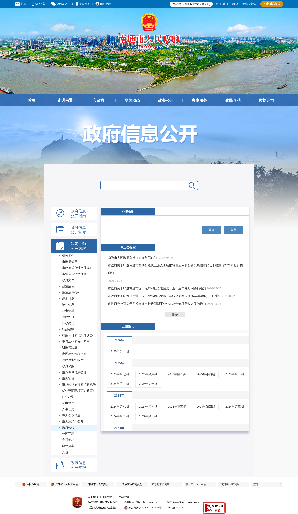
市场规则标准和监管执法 (79, 384)
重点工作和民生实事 (76, 341)
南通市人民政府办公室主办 (103, 507)
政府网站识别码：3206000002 (183, 502)
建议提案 (68, 446)
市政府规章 (69, 261)
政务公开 (165, 100)
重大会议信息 (71, 415)
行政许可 (68, 317)
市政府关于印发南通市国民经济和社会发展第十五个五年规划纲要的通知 (157, 288)
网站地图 (108, 496)
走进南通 (65, 100)
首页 (31, 100)
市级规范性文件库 (74, 274)
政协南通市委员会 (132, 484)
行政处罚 (68, 323)
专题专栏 (68, 439)
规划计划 (68, 298)
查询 (212, 229)
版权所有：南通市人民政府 (103, 502)
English (234, 3)
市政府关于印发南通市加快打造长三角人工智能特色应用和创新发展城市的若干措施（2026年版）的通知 (175, 269)
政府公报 (68, 427)
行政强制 (68, 329)
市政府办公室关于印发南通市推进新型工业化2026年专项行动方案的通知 (157, 303)
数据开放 (266, 100)
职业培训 (68, 396)
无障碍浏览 (249, 3)
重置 (233, 229)
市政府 (98, 100)
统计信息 (68, 304)
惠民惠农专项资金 (74, 353)
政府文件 (68, 280)
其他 (65, 452)
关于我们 (93, 496)
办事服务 (199, 100)
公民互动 (68, 433)
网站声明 (124, 496)
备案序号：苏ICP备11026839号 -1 (142, 502)
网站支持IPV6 (175, 507)
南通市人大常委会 (98, 484)
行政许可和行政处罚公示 (79, 335)
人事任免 (68, 409)
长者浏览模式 (271, 4)
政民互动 (233, 100)
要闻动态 (132, 100)
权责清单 (68, 310)
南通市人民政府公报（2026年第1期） (133, 257)
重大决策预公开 (73, 421)
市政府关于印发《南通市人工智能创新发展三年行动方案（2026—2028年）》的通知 (164, 296)
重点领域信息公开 (74, 372)
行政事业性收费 (73, 360)
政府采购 (68, 366)
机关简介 (68, 255)
